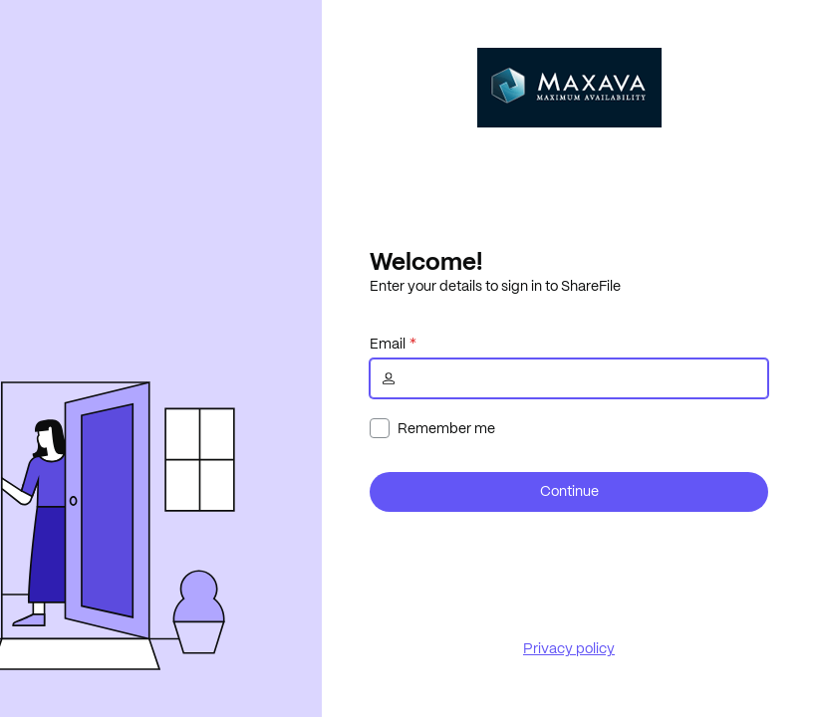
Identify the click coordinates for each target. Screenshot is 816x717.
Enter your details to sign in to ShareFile (495, 286)
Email (388, 344)
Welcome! (426, 261)
